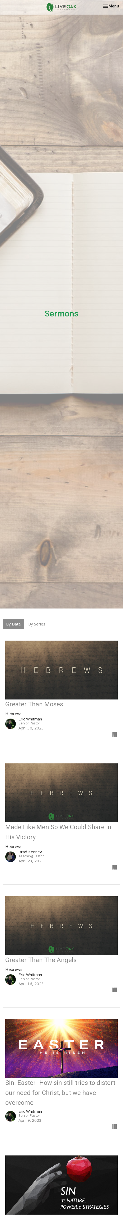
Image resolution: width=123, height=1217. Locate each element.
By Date (13, 624)
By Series (36, 624)
